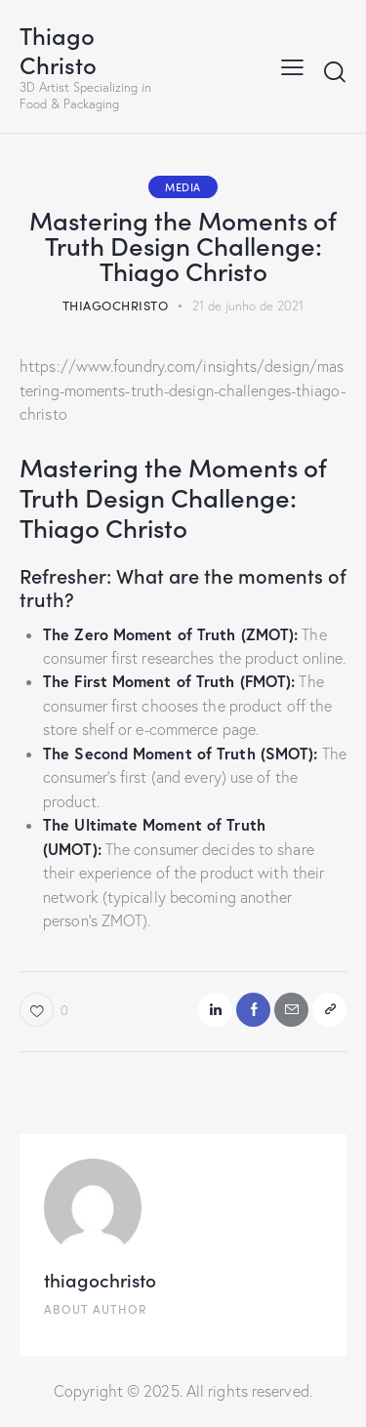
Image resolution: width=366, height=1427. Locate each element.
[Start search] (334, 71)
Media (183, 186)
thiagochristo (100, 1279)
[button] (329, 1010)
